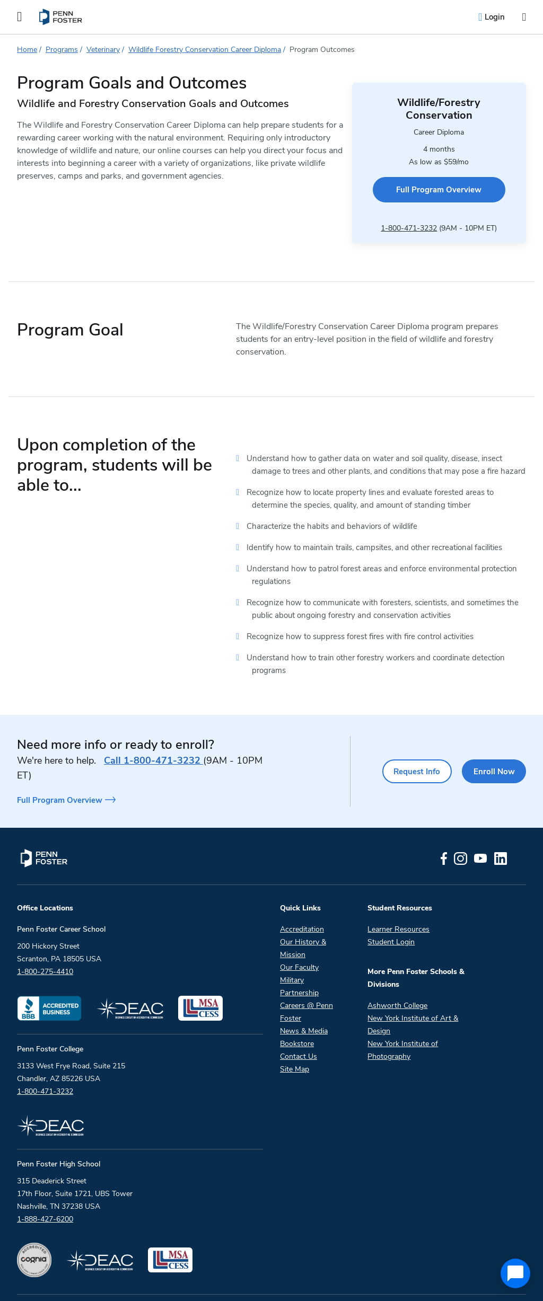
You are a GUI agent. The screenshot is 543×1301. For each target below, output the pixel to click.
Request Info (407, 745)
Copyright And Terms (191, 1282)
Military (292, 953)
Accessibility (339, 1282)
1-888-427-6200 (45, 1192)
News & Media (304, 1003)
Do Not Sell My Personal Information (443, 1282)
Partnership (299, 965)
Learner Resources (398, 902)
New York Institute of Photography (402, 1022)
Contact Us (298, 1029)
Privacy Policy (272, 1282)
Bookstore (297, 1016)
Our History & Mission (303, 920)
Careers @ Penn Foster (306, 984)
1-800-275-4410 (45, 944)
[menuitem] (61, 16)
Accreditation (302, 902)
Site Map (294, 1042)
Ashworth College (397, 978)
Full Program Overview (428, 167)
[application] (515, 1273)
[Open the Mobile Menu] (19, 17)
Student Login (391, 914)
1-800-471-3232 (398, 203)
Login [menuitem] (495, 17)
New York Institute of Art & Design (412, 997)
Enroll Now (491, 745)
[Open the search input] (524, 17)
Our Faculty (299, 940)
